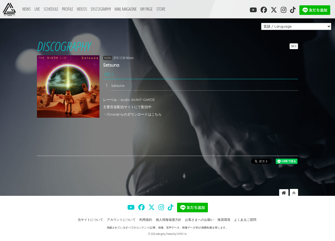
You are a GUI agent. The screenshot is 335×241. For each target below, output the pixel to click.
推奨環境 (223, 220)
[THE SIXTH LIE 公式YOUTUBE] (253, 9)
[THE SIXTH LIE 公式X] (274, 9)
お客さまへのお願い (199, 220)
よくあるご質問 (245, 220)
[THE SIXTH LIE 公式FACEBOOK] (264, 9)
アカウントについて (121, 220)
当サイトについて (90, 220)
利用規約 (145, 220)
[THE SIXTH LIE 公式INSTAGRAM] (283, 9)
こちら (156, 114)
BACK (293, 46)
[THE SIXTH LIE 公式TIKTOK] (293, 9)
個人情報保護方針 (168, 220)
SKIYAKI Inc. (182, 234)
